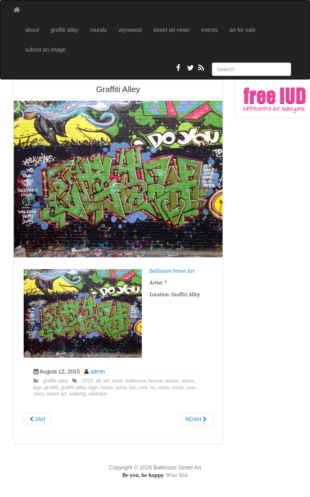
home (106, 387)
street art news (172, 30)
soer (191, 387)
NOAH (196, 419)
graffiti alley (65, 30)
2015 (87, 381)
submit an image (45, 49)
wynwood (130, 30)
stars (38, 394)
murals (98, 30)
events (209, 30)
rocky (178, 387)
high (93, 387)
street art (57, 394)
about (32, 30)
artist (117, 381)
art (106, 381)
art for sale (243, 30)
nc (152, 387)
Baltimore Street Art (172, 271)
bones (172, 381)
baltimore (135, 381)
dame (188, 381)
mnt (143, 387)
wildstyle (98, 394)
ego (37, 387)
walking (77, 394)
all (98, 381)
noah (163, 387)
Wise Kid (177, 475)
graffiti (51, 387)
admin (97, 371)
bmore (156, 381)
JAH (37, 419)
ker (132, 387)
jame (121, 387)
